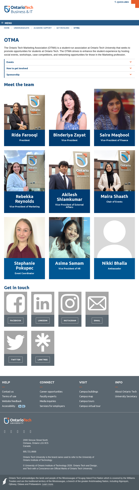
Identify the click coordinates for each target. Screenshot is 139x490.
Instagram (70, 321)
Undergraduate (21, 28)
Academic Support (43, 28)
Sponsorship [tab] (13, 74)
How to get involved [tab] (17, 68)
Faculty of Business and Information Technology (34, 17)
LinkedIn (42, 321)
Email (97, 321)
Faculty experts (48, 396)
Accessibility (8, 406)
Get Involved (62, 28)
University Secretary (126, 396)
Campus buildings (88, 391)
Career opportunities (51, 391)
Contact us (8, 391)
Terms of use (9, 396)
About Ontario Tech (126, 391)
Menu (8, 23)
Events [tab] (10, 62)
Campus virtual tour (90, 406)
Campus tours (86, 401)
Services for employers (52, 406)
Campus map (86, 396)
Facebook (15, 321)
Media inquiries (48, 401)
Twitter (15, 360)
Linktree (43, 360)
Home (7, 28)
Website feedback (11, 401)
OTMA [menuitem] (77, 28)
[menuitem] (9, 28)
